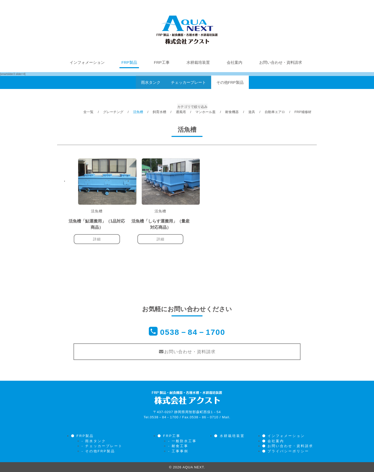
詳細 (97, 239)
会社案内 (234, 62)
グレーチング (113, 112)
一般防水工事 (184, 440)
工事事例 (180, 451)
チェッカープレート (188, 82)
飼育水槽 (159, 112)
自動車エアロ (275, 112)
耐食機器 (232, 112)
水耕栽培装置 (198, 62)
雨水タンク (151, 82)
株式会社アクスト (187, 30)
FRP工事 (162, 62)
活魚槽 (138, 112)
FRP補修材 (303, 112)
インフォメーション (87, 62)
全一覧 (88, 112)
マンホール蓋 (205, 112)
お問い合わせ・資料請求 (280, 62)
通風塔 (181, 112)
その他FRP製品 (230, 82)
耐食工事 (180, 445)
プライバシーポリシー (288, 451)
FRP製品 (129, 62)
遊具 (251, 112)
